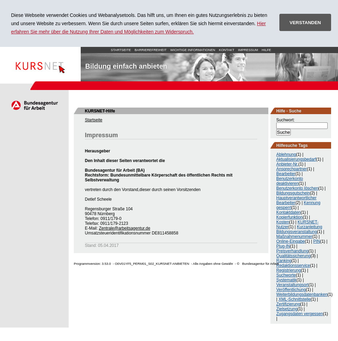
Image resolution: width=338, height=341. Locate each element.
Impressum (248, 50)
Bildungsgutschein (293, 193)
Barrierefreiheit (151, 50)
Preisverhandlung (292, 251)
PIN (316, 241)
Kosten (282, 222)
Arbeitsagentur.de (34, 105)
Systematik (286, 280)
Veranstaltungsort (292, 284)
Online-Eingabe (290, 241)
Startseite (40, 64)
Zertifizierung (288, 304)
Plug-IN (283, 246)
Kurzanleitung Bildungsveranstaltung (299, 229)
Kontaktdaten (288, 212)
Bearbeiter (285, 173)
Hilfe (266, 50)
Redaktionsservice (293, 265)
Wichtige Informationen (192, 50)
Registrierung (288, 270)
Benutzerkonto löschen (297, 188)
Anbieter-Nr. (287, 164)
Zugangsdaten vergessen (299, 313)
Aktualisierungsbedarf (296, 159)
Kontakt (227, 50)
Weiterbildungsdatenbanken (302, 294)
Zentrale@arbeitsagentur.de (124, 228)
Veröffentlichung (291, 289)
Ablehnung (286, 154)
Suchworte (286, 275)
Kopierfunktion (289, 217)
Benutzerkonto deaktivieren (289, 181)
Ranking (283, 260)
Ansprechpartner (291, 169)
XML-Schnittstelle (294, 299)
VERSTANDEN (305, 22)
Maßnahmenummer (294, 236)
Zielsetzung (286, 309)
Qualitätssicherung (293, 255)
